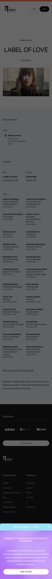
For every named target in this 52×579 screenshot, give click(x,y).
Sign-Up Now (26, 572)
